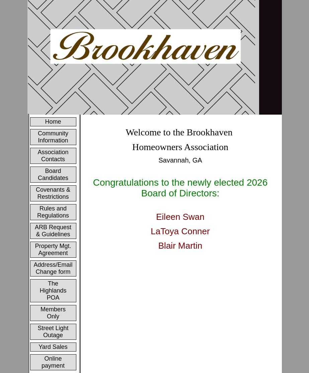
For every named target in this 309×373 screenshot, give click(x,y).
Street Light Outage (52, 331)
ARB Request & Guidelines (53, 231)
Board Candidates (53, 174)
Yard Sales (53, 347)
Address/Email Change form (53, 268)
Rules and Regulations (53, 212)
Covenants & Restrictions (53, 193)
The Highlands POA (53, 290)
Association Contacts (52, 156)
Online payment (53, 362)
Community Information (53, 137)
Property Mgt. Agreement (53, 249)
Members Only (53, 313)
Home (53, 121)
